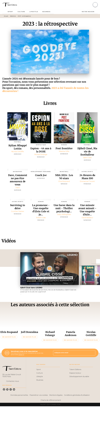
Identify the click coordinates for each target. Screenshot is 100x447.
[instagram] (10, 389)
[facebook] (4, 389)
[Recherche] (95, 4)
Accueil (6, 16)
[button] (9, 337)
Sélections (13, 16)
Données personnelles (19, 395)
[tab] (4, 11)
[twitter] (7, 389)
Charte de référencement (51, 400)
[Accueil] (10, 4)
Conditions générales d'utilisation (77, 395)
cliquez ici (21, 354)
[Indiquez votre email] (71, 353)
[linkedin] (14, 389)
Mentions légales (55, 395)
